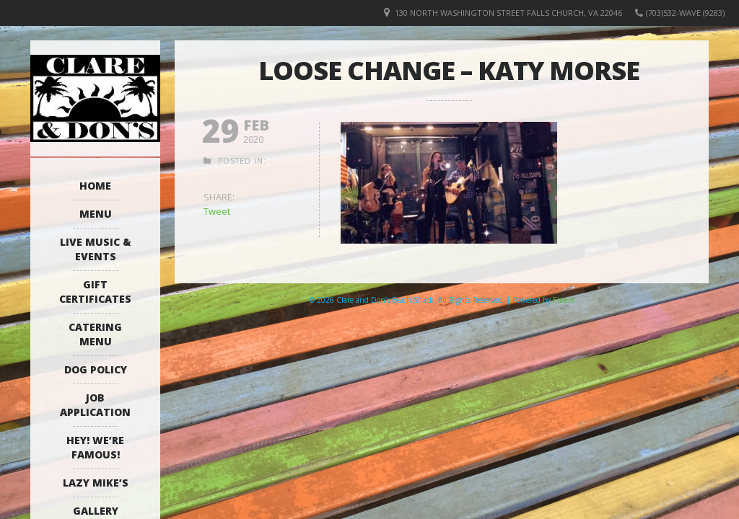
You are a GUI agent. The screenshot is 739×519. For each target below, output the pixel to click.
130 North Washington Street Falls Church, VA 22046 (508, 12)
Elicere (563, 300)
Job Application (95, 405)
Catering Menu (95, 334)
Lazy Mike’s (95, 482)
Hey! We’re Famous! (95, 447)
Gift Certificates (95, 292)
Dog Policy (95, 369)
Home (95, 185)
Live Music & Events (95, 249)
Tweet (217, 211)
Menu (95, 214)
